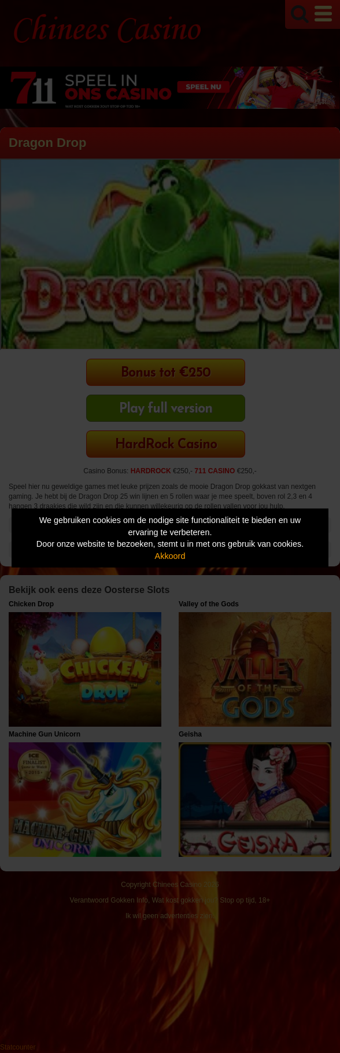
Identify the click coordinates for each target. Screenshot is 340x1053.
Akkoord (170, 556)
